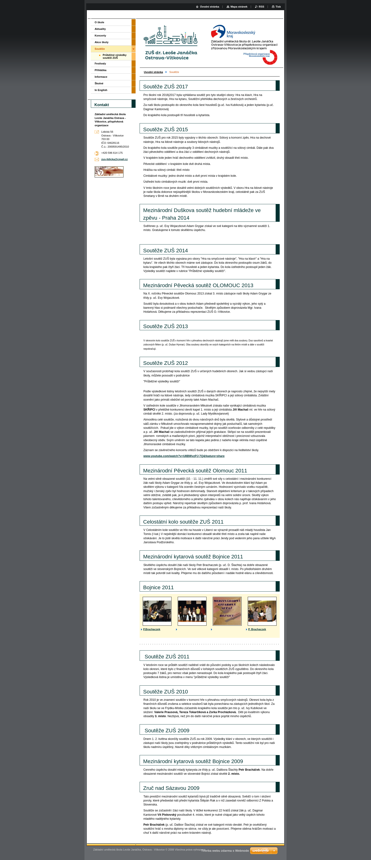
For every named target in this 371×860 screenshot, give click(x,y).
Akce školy (101, 42)
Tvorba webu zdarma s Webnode (225, 850)
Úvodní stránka (209, 6)
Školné (99, 83)
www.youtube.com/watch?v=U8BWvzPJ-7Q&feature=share (184, 456)
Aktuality (100, 28)
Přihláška (100, 70)
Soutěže (100, 48)
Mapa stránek (238, 6)
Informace (101, 76)
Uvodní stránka (153, 72)
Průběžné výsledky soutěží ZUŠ (115, 56)
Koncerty (100, 35)
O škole (99, 22)
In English (101, 90)
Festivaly (100, 63)
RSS (261, 6)
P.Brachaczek (151, 629)
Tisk (278, 6)
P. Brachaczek (257, 629)
